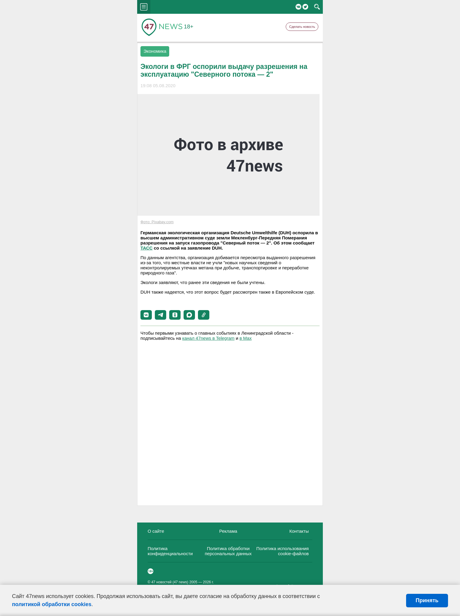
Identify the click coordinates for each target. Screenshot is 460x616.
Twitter (305, 7)
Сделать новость (302, 26)
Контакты (299, 531)
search (317, 7)
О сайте (156, 531)
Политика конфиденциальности (170, 551)
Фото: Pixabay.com (157, 222)
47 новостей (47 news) (169, 582)
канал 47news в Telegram (208, 338)
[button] (146, 315)
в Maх (246, 338)
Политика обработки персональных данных (228, 551)
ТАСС (146, 247)
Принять (427, 600)
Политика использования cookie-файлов (282, 551)
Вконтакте (298, 7)
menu (143, 7)
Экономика (154, 51)
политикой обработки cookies (51, 604)
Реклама (228, 531)
